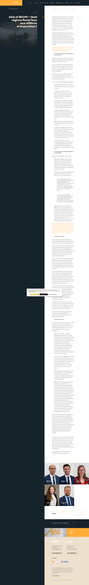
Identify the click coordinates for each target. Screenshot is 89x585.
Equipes (46, 2)
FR (28, 2)
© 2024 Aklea (67, 580)
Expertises (52, 2)
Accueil (36, 2)
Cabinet (41, 2)
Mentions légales (55, 580)
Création (62, 580)
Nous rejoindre (77, 2)
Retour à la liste (12, 8)
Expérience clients (59, 2)
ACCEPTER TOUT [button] (35, 294)
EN (30, 2)
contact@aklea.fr (57, 553)
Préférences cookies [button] (52, 294)
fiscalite (54, 513)
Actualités (67, 2)
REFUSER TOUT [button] (43, 294)
